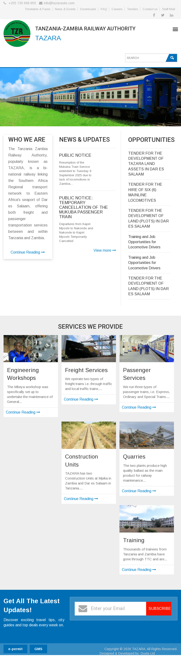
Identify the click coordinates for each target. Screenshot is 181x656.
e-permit (15, 649)
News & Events (65, 9)
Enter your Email (108, 608)
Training (133, 540)
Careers (117, 9)
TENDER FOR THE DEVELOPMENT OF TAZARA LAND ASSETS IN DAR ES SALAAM (146, 163)
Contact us (150, 9)
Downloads (88, 9)
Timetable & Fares (37, 9)
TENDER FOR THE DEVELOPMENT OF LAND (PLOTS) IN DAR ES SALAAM (148, 218)
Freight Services (86, 370)
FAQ (104, 9)
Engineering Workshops (23, 374)
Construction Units (81, 460)
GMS (38, 649)
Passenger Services (137, 374)
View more (105, 250)
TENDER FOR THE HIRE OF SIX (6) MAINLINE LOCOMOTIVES (145, 192)
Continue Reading (28, 252)
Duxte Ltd (148, 653)
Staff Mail (168, 9)
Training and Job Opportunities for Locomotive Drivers (144, 242)
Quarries (134, 456)
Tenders (132, 9)
